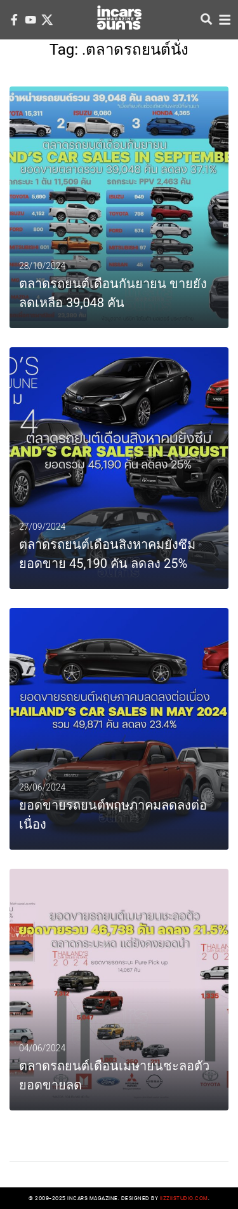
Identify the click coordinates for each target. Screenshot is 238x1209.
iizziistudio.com (184, 1197)
